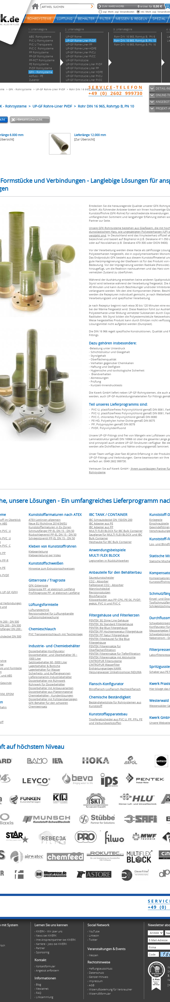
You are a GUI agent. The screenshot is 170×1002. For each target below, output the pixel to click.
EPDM (10, 694)
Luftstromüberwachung (44, 617)
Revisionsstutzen (99, 592)
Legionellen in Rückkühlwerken (109, 560)
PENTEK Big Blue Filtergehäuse (108, 628)
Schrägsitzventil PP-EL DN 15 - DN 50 (52, 538)
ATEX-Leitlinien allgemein (45, 520)
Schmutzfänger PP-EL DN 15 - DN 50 (51, 531)
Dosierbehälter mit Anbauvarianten (51, 688)
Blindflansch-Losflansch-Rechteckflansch (115, 689)
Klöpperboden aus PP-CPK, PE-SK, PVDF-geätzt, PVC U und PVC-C (115, 601)
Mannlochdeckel (99, 588)
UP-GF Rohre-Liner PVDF (50, 89)
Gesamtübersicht (30, 119)
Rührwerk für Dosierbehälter (47, 684)
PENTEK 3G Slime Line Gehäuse (109, 620)
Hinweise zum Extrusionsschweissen (52, 568)
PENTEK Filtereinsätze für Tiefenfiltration (114, 653)
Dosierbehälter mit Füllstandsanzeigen (53, 699)
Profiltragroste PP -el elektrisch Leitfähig (54, 593)
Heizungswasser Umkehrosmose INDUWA (115, 672)
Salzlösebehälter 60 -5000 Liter (48, 662)
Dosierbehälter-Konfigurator (47, 651)
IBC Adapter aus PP (101, 527)
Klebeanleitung (38, 551)
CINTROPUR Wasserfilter (104, 664)
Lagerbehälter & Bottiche (44, 666)
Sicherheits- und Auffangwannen (49, 673)
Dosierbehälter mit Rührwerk (47, 680)
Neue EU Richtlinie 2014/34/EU (48, 523)
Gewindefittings (159, 527)
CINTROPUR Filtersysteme (105, 661)
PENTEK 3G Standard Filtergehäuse (111, 624)
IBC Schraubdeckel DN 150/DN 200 (110, 520)
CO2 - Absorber (98, 581)
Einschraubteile (159, 523)
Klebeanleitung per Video (45, 555)
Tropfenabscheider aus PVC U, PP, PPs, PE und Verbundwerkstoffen (115, 721)
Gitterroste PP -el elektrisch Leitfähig (52, 589)
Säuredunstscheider (101, 577)
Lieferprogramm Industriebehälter (50, 677)
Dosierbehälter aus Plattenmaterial (51, 692)
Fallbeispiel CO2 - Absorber (106, 585)
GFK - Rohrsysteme (20, 89)
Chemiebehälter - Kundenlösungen (51, 695)
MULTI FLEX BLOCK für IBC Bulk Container (115, 531)
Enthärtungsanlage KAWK (105, 668)
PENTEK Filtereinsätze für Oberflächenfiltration (105, 648)
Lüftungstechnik (39, 610)
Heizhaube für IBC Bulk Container (110, 542)
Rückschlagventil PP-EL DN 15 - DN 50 (52, 534)
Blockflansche (97, 596)
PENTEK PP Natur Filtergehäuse (109, 635)
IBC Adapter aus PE (101, 523)
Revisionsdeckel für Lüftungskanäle (51, 613)
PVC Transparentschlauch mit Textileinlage (56, 634)
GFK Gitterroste (38, 585)
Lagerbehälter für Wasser (44, 669)
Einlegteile (155, 520)
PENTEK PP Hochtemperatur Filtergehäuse (115, 631)
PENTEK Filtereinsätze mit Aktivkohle (112, 657)
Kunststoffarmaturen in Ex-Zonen (50, 527)
